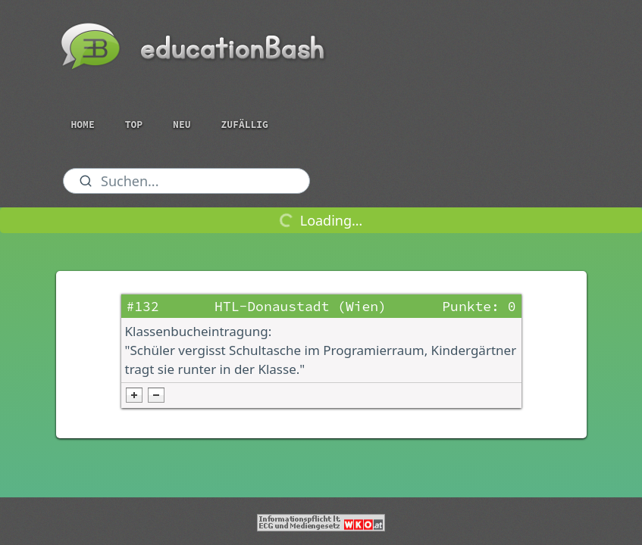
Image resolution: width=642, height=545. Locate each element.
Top (133, 124)
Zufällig (244, 124)
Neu (181, 124)
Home (83, 124)
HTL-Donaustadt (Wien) (301, 306)
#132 (143, 306)
